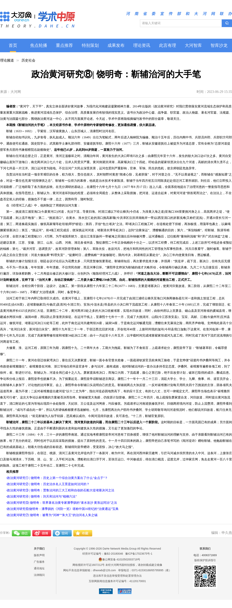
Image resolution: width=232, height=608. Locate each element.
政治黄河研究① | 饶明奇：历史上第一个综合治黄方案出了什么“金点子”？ (57, 478)
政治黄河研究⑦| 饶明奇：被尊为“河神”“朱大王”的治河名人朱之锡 (51, 515)
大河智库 (193, 45)
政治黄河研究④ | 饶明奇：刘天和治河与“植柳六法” (41, 496)
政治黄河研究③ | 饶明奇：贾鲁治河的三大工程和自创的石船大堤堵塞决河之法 (60, 490)
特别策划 (90, 45)
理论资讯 (141, 45)
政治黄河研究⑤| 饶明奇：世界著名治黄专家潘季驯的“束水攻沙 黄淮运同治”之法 (61, 502)
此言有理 (167, 45)
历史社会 (28, 60)
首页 (13, 45)
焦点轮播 (38, 45)
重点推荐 (64, 45)
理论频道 (7, 60)
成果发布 (116, 45)
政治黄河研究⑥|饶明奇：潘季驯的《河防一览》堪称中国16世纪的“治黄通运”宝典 (62, 508)
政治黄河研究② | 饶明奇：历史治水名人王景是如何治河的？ (48, 484)
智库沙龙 (219, 45)
